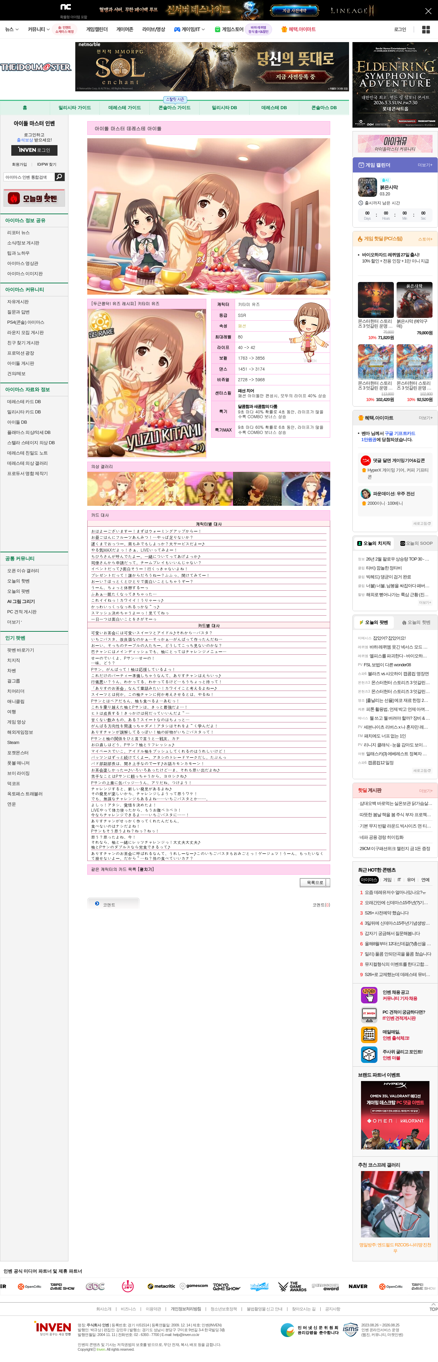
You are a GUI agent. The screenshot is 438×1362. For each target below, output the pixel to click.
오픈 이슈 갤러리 (23, 570)
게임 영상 (16, 722)
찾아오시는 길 (303, 1309)
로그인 (400, 29)
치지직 (13, 660)
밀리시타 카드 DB (24, 412)
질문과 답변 (18, 312)
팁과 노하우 (18, 253)
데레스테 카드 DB (24, 401)
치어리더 (15, 691)
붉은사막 (389, 187)
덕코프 (13, 783)
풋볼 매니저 (18, 763)
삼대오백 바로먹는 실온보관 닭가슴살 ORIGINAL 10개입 (396, 803)
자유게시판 (18, 301)
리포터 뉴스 (18, 232)
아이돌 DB (17, 422)
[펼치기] (146, 869)
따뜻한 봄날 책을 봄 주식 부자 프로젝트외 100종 (396, 814)
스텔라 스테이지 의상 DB (31, 442)
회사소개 (103, 1309)
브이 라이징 (18, 773)
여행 (11, 711)
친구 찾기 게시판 (23, 342)
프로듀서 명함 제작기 (27, 473)
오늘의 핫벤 (18, 581)
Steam (13, 742)
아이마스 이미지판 (24, 273)
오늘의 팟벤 (18, 591)
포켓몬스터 (18, 752)
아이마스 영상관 (22, 263)
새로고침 (420, 523)
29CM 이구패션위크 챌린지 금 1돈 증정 (395, 848)
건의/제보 (16, 373)
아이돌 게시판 (20, 363)
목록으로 (315, 882)
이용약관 (153, 1309)
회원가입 (19, 164)
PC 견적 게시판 (22, 611)
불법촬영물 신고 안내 (264, 1309)
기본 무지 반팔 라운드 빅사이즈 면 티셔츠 (396, 825)
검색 (60, 177)
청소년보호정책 (223, 1309)
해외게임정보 (20, 732)
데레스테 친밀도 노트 (27, 453)
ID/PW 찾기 (47, 164)
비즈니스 (128, 1309)
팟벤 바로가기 (20, 650)
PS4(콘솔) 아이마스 (25, 322)
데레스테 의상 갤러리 (27, 463)
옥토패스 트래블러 (24, 794)
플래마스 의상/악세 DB (28, 432)
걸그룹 (13, 681)
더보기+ (425, 165)
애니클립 (15, 701)
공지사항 (332, 1309)
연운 (11, 804)
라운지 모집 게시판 (25, 332)
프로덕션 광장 (20, 353)
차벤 (11, 670)
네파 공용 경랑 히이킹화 (381, 837)
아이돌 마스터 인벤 (34, 123)
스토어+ (425, 239)
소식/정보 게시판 (23, 243)
